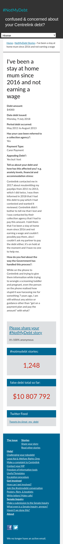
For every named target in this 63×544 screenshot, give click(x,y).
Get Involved (14, 480)
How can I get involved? (19, 484)
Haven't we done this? (18, 510)
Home (10, 42)
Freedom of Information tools (22, 469)
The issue (12, 440)
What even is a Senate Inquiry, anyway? (27, 506)
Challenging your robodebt (21, 454)
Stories (25, 440)
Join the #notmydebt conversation (25, 488)
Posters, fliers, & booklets (20, 491)
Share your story (29, 443)
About (10, 513)
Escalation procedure (18, 477)
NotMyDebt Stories (25, 42)
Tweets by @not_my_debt (24, 421)
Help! (10, 451)
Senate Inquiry (15, 499)
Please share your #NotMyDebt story (25, 330)
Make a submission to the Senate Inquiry (28, 502)
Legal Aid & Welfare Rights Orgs (23, 458)
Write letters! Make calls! (20, 495)
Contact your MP (16, 465)
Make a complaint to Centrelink (23, 462)
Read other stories (30, 447)
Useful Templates (16, 473)
